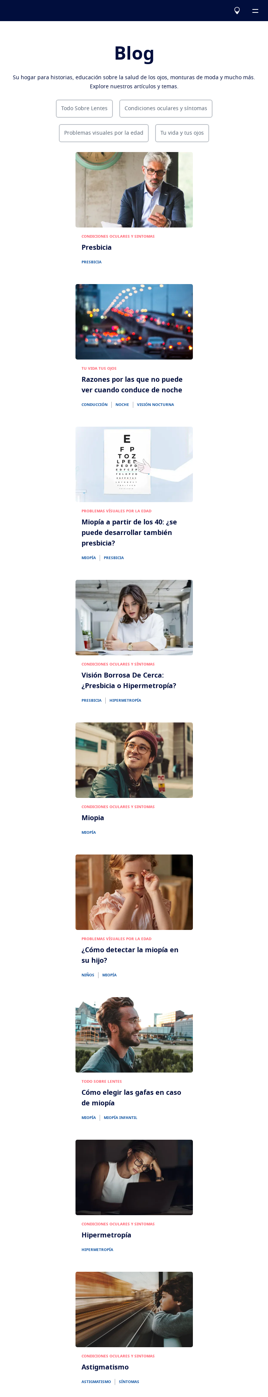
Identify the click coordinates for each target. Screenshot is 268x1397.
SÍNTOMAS (129, 1382)
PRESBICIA (92, 262)
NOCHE (122, 405)
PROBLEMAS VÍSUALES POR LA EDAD (116, 511)
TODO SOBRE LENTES (102, 1081)
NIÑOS (88, 975)
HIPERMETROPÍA (125, 700)
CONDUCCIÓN (95, 405)
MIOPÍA (89, 558)
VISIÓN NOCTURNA (155, 405)
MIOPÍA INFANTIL (120, 1118)
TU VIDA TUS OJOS (99, 368)
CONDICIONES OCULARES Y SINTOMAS (118, 236)
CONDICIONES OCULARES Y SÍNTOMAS (118, 664)
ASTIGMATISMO (96, 1382)
